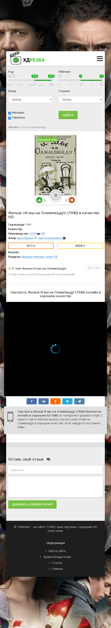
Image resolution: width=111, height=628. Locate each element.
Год (11, 72)
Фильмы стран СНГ (45, 256)
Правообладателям (57, 557)
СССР (32, 233)
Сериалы (18, 117)
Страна (64, 91)
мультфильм (25, 238)
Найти (68, 115)
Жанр (12, 91)
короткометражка (50, 238)
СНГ (42, 233)
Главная (57, 569)
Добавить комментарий (32, 504)
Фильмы (18, 112)
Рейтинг (65, 72)
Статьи (57, 563)
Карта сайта (57, 551)
